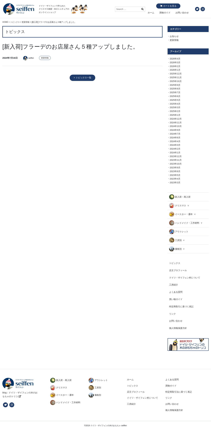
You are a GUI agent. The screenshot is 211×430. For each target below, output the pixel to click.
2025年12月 (176, 73)
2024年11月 (176, 122)
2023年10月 (176, 163)
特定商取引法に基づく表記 (178, 392)
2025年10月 (176, 81)
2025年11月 (176, 77)
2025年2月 (175, 111)
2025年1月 (175, 115)
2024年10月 (176, 126)
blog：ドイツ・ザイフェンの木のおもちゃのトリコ (19, 394)
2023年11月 (176, 160)
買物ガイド (164, 12)
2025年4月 (175, 104)
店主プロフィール (178, 270)
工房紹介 (173, 284)
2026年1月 (175, 70)
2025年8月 (175, 88)
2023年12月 (176, 156)
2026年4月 (175, 58)
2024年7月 (175, 134)
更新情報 (45, 58)
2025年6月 (175, 96)
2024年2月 (175, 148)
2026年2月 (175, 66)
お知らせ (174, 36)
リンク (172, 313)
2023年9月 (175, 167)
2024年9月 (175, 130)
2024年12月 (176, 119)
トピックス (174, 263)
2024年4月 (175, 141)
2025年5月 (175, 100)
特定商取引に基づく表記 (181, 306)
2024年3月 (175, 145)
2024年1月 (175, 152)
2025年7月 (175, 92)
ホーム (151, 12)
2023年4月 (175, 178)
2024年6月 (175, 137)
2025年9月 (175, 85)
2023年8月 (175, 171)
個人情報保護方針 (178, 328)
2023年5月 (175, 175)
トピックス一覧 (83, 77)
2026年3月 (175, 62)
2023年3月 (175, 182)
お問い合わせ (182, 12)
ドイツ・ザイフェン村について (184, 277)
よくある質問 (175, 292)
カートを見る (169, 6)
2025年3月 (175, 107)
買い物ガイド (175, 299)
